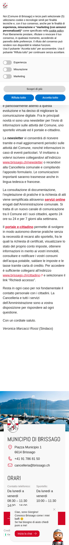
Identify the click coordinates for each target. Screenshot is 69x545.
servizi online (55, 199)
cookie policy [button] (56, 30)
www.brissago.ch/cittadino (21, 275)
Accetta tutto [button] (50, 97)
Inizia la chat (27, 533)
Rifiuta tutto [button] (18, 97)
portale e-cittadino (19, 227)
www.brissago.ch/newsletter (23, 162)
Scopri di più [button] (34, 89)
